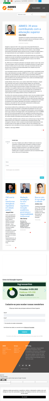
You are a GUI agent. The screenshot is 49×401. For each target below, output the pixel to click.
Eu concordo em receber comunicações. (13, 323)
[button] (5, 290)
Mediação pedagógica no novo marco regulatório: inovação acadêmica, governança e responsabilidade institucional (26, 206)
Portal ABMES (36, 8)
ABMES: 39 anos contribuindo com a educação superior (30, 29)
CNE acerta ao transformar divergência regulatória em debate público (10, 203)
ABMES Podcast (17, 348)
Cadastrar (24, 332)
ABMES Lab (16, 352)
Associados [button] (7, 3)
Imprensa (31, 1)
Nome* (5, 312)
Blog (28, 8)
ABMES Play (16, 349)
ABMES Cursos (17, 350)
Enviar (42, 177)
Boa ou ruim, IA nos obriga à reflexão (40, 199)
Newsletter (24, 0)
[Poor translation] (5, 380)
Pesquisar (43, 17)
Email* (5, 318)
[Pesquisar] (39, 14)
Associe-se (17, 1)
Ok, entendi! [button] (24, 397)
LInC (44, 8)
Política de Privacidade (29, 327)
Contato (36, 0)
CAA (40, 0)
